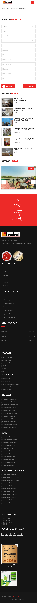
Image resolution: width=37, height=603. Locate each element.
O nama (5, 282)
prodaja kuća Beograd (8, 437)
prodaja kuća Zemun (7, 465)
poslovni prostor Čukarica (9, 500)
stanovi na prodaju (6, 357)
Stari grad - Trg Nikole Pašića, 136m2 (23, 149)
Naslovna (6, 272)
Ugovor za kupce (8, 314)
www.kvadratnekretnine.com (12, 246)
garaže (3, 368)
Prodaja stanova (8, 307)
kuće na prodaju (6, 360)
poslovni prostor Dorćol (8, 491)
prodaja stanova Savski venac (10, 405)
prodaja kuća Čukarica (8, 462)
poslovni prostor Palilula (8, 497)
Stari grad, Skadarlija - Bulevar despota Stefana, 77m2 (23, 119)
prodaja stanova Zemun (8, 427)
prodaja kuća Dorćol (7, 454)
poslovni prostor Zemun (8, 503)
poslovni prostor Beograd (8, 474)
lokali (2, 371)
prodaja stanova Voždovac (9, 413)
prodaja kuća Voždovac (8, 451)
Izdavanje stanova (8, 303)
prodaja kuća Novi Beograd (9, 439)
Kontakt (5, 286)
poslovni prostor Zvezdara (9, 483)
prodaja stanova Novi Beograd (10, 402)
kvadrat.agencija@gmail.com (18, 220)
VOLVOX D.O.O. (22, 599)
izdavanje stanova (6, 378)
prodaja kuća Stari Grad (8, 456)
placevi (3, 366)
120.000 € (17, 112)
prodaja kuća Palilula (7, 459)
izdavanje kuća (5, 381)
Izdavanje (6, 279)
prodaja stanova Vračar (8, 410)
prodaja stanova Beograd (9, 399)
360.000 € (17, 142)
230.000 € (17, 132)
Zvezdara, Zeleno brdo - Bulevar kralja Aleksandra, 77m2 (24, 129)
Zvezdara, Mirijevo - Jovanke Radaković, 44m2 (23, 109)
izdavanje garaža (6, 387)
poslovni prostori (6, 363)
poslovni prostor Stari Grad (9, 494)
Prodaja (5, 275)
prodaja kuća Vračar (7, 448)
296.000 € (17, 122)
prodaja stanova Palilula (8, 422)
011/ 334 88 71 (7, 243)
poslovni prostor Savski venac (10, 480)
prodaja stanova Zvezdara (9, 407)
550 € (15, 102)
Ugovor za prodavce (9, 317)
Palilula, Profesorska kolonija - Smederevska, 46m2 (23, 99)
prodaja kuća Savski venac (9, 442)
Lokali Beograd (7, 300)
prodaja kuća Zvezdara (8, 445)
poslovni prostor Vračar (8, 486)
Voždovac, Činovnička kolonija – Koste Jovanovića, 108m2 (24, 139)
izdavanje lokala (6, 390)
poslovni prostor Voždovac (9, 488)
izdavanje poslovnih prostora (10, 384)
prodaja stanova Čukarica (9, 424)
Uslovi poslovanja (8, 310)
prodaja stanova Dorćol (8, 416)
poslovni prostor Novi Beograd (10, 477)
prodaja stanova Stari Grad (9, 419)
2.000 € (16, 152)
